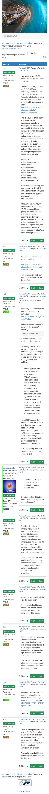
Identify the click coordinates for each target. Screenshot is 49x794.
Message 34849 (24, 294)
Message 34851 (24, 516)
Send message (9, 72)
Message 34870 (24, 719)
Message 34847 (24, 68)
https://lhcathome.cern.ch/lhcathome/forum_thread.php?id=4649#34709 (32, 267)
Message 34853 (24, 627)
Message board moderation (11, 49)
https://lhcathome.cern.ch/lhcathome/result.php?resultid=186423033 (32, 110)
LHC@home (10, 36)
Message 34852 (24, 587)
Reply (33, 240)
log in (4, 57)
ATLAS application (24, 43)
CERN (27, 791)
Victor (34, 653)
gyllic (5, 294)
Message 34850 (24, 468)
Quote (41, 240)
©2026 (24, 791)
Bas (4, 68)
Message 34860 (24, 682)
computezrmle (9, 468)
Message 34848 (24, 246)
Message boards (9, 43)
